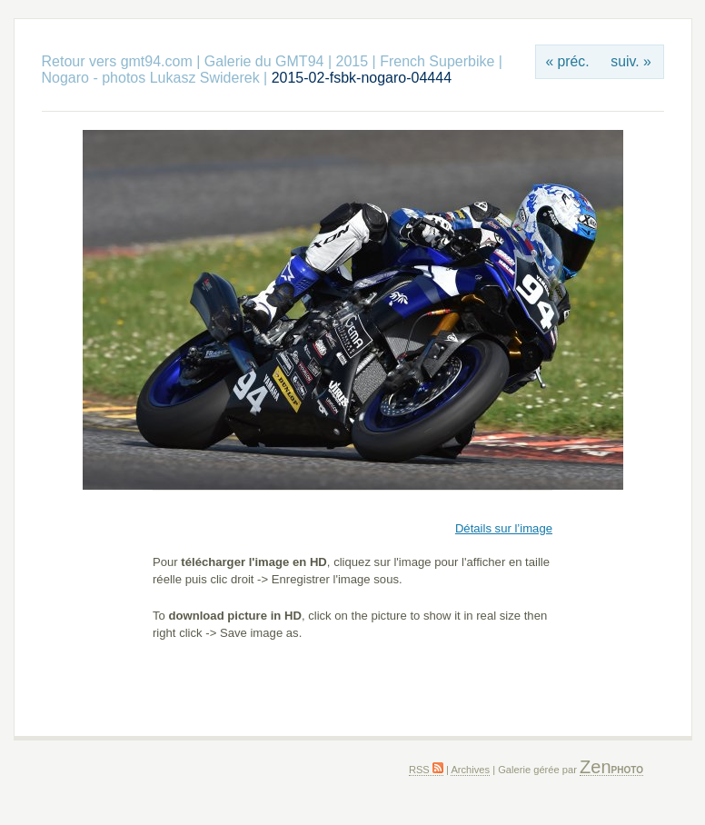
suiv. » (630, 61)
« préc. (567, 61)
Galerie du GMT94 (264, 61)
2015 (351, 61)
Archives (470, 769)
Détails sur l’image (503, 528)
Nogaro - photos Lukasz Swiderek (151, 77)
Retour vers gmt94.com (117, 61)
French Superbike (437, 61)
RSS (426, 769)
